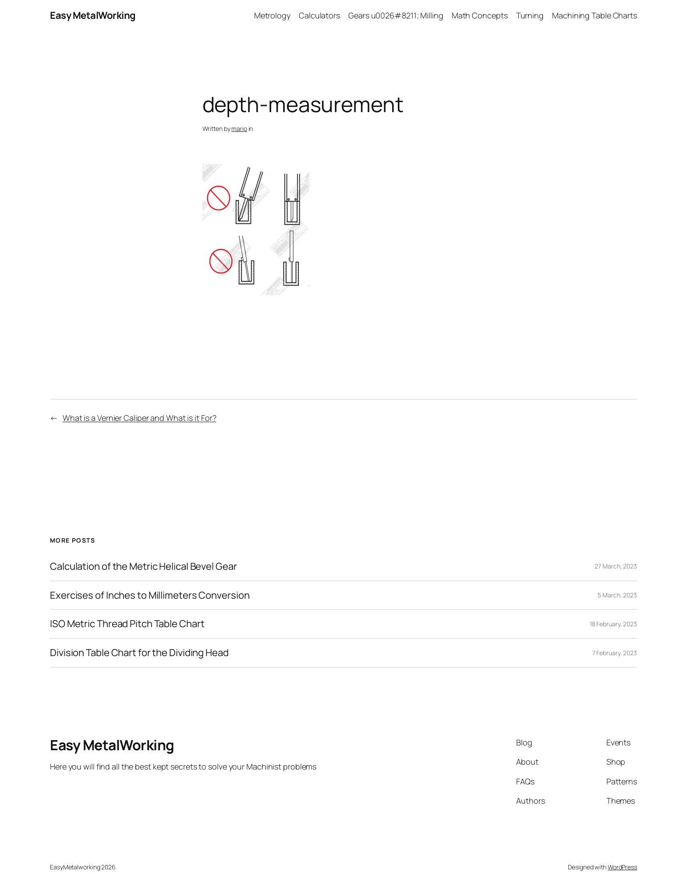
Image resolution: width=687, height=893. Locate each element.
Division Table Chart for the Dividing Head (139, 652)
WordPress (622, 867)
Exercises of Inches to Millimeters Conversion (150, 595)
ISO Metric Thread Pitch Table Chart (127, 623)
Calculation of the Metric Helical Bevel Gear (143, 566)
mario (239, 128)
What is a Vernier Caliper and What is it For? (139, 418)
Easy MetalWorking (93, 15)
